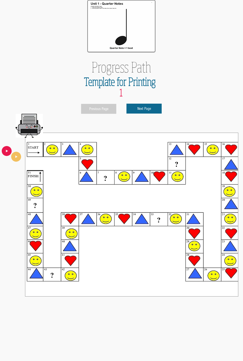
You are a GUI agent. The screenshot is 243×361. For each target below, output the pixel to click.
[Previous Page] (98, 109)
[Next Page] (144, 109)
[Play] (16, 157)
